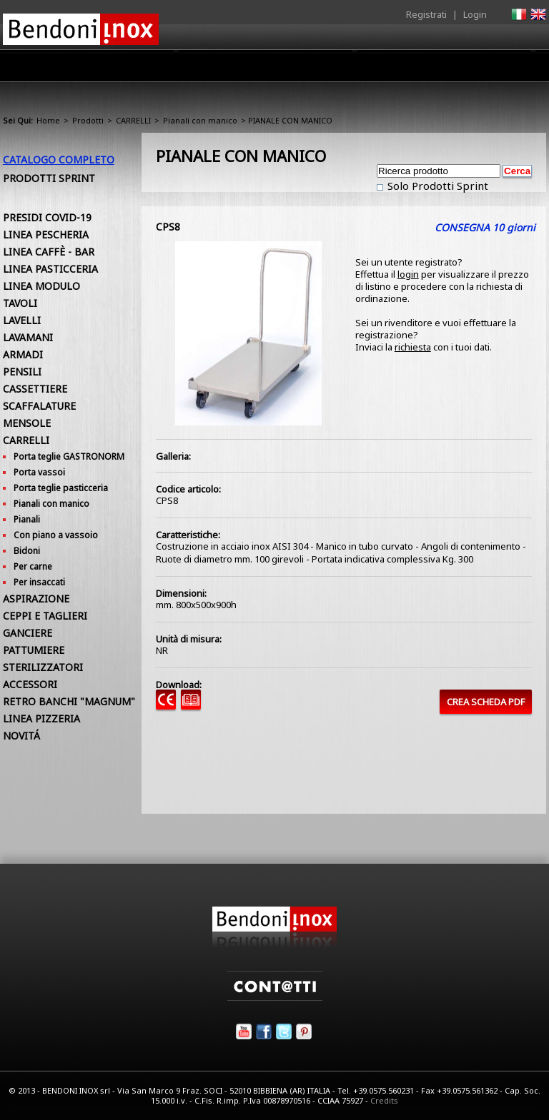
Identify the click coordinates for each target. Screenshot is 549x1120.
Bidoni (27, 551)
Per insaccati (39, 582)
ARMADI (23, 354)
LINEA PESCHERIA (46, 234)
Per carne (33, 566)
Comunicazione (401, 69)
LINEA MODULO (41, 286)
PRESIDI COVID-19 (47, 217)
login (408, 274)
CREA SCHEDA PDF (486, 701)
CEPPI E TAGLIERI (45, 615)
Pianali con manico (200, 120)
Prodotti (229, 69)
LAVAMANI (28, 337)
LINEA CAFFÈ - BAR (48, 251)
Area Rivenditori (307, 69)
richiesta (413, 346)
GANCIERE (27, 633)
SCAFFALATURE (39, 406)
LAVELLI (22, 320)
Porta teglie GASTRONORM (69, 456)
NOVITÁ (21, 735)
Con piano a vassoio (56, 535)
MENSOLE (27, 423)
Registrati (426, 14)
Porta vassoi (39, 472)
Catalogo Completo (58, 159)
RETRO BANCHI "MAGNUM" (69, 701)
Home (116, 65)
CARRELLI (133, 120)
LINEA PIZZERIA (41, 718)
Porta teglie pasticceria (61, 488)
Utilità (471, 69)
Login (475, 14)
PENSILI (22, 371)
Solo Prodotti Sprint (436, 185)
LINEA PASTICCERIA (50, 269)
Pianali (27, 519)
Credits (384, 1100)
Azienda (170, 69)
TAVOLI (20, 303)
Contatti (526, 65)
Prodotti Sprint (49, 178)
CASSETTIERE (35, 388)
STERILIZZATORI (43, 667)
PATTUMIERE (33, 650)
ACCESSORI (30, 684)
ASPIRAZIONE (36, 598)
